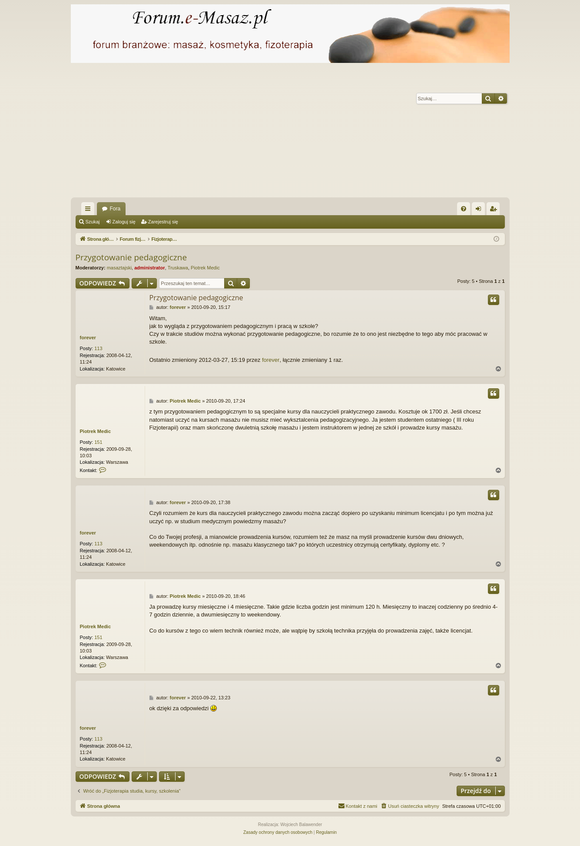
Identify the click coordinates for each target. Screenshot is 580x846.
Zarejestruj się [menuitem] (495, 210)
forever (88, 337)
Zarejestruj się (163, 221)
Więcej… (89, 210)
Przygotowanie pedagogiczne (131, 257)
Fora (115, 209)
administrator (149, 267)
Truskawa (178, 267)
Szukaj (93, 221)
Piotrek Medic (205, 267)
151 (98, 442)
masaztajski (119, 267)
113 (98, 348)
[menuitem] (463, 208)
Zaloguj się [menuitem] (479, 210)
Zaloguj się (124, 221)
